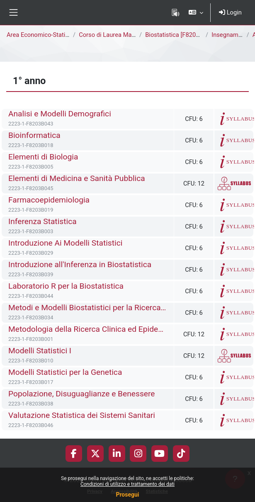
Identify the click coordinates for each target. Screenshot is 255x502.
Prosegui (127, 494)
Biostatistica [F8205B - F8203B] (187, 35)
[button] (196, 12)
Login (230, 12)
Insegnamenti (229, 35)
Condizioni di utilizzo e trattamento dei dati (127, 484)
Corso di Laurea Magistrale (115, 35)
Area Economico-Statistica (42, 35)
